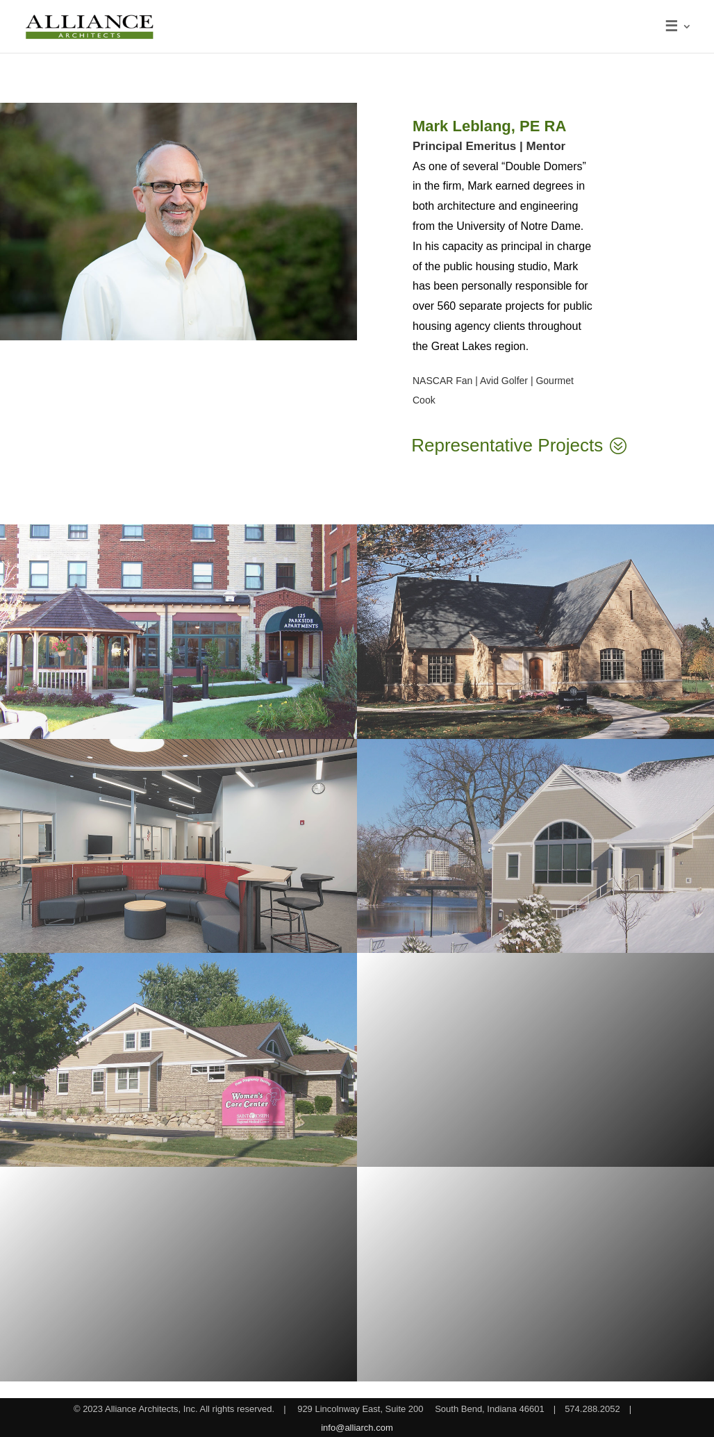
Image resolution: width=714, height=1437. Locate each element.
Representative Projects (507, 445)
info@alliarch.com (357, 1427)
